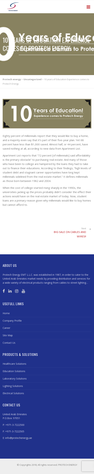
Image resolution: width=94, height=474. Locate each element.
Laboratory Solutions (15, 378)
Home (6, 313)
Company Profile (12, 320)
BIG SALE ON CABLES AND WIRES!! (70, 234)
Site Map (8, 335)
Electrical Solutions (13, 393)
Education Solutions (14, 371)
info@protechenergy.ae (18, 438)
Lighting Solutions (13, 386)
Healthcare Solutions (14, 363)
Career (6, 328)
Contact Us (9, 342)
